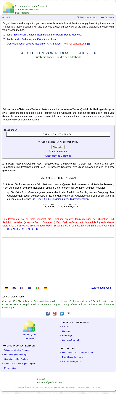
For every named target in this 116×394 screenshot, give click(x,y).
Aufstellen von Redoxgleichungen (19, 363)
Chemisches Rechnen (27, 9)
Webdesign (67, 335)
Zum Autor (29, 339)
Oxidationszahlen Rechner (16, 359)
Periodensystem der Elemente (31, 6)
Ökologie (66, 331)
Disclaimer (96, 387)
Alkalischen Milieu (68, 141)
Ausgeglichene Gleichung (58, 155)
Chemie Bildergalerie (71, 361)
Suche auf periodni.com (50, 382)
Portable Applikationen (72, 357)
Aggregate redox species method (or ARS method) (34, 43)
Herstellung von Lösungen (16, 354)
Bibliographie (83, 387)
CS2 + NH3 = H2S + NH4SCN (21, 229)
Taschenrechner (87, 17)
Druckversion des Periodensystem (77, 352)
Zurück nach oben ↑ (102, 287)
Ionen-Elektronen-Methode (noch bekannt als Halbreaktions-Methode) (44, 34)
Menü (6, 17)
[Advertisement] (58, 84)
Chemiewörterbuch (70, 340)
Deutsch (107, 17)
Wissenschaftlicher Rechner (17, 350)
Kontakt (41, 379)
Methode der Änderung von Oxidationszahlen (31, 39)
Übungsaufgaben (58, 151)
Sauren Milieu (48, 141)
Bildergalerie (22, 13)
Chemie (65, 326)
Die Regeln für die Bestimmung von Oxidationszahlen (60, 199)
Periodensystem (29, 335)
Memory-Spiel (10, 368)
